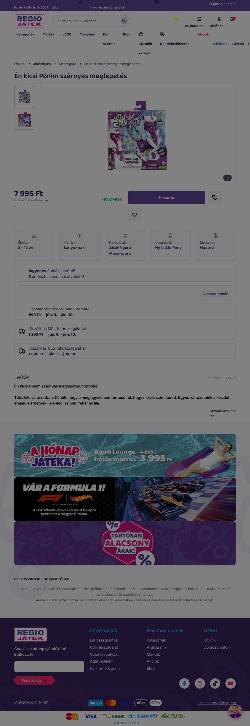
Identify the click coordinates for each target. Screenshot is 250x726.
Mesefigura (67, 64)
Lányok (238, 44)
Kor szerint (109, 39)
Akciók (203, 34)
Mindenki (220, 44)
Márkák (48, 34)
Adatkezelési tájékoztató (216, 703)
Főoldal (19, 64)
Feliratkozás (34, 680)
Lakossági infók (104, 640)
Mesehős (87, 34)
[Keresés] (91, 20)
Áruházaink (194, 23)
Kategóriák (25, 34)
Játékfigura (42, 64)
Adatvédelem (102, 661)
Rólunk (210, 640)
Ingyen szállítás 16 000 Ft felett (36, 7)
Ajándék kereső (145, 44)
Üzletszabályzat (104, 654)
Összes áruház (216, 294)
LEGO (66, 34)
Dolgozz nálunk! (218, 647)
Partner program (105, 668)
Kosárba (166, 197)
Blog (126, 34)
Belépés (216, 23)
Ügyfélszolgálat (104, 647)
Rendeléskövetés (174, 39)
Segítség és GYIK (222, 4)
